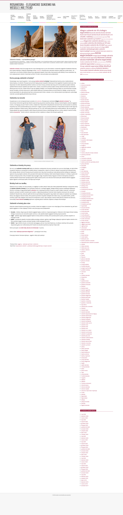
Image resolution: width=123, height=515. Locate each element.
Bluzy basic (84, 116)
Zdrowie (83, 403)
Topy (82, 372)
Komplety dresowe (86, 196)
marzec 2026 (84, 418)
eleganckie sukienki (86, 147)
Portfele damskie (85, 266)
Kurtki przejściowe (85, 217)
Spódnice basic (85, 281)
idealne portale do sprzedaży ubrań (90, 162)
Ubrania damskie (85, 387)
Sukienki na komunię (86, 332)
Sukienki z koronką (86, 343)
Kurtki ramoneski (85, 218)
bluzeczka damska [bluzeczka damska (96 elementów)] (95, 33)
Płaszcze (83, 257)
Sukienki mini (84, 328)
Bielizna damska (85, 92)
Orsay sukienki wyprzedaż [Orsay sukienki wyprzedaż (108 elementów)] (89, 66)
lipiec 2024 (84, 454)
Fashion (83, 151)
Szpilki (82, 363)
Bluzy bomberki (85, 118)
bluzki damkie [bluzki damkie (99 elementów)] (91, 35)
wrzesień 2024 (84, 451)
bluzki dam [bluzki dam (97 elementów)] (83, 35)
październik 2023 (85, 471)
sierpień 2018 (84, 478)
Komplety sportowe (86, 204)
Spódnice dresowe (85, 284)
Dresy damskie (85, 143)
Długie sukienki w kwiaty (58, 61)
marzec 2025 (84, 440)
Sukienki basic (84, 310)
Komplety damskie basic (87, 195)
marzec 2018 (84, 484)
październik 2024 (85, 449)
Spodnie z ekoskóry (86, 301)
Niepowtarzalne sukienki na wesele (90, 242)
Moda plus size (85, 239)
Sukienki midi (84, 326)
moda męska (84, 237)
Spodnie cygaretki (85, 290)
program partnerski (86, 268)
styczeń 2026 (84, 421)
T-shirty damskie (85, 367)
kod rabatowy (84, 171)
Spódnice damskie (85, 282)
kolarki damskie (85, 173)
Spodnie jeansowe (85, 297)
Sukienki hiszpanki (85, 319)
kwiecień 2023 (84, 476)
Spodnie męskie (85, 299)
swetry (83, 346)
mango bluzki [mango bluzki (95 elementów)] (97, 55)
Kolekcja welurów (85, 182)
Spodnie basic (84, 288)
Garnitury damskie (85, 154)
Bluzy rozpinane (85, 123)
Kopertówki (84, 206)
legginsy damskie (85, 222)
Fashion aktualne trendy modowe (89, 153)
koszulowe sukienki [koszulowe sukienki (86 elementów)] (89, 53)
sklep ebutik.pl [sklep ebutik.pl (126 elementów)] (105, 66)
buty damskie (84, 132)
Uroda (82, 392)
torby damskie (84, 374)
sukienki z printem (85, 345)
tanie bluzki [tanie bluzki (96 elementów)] (107, 70)
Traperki (83, 378)
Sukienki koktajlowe (86, 321)
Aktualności (84, 87)
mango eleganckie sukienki (71, 61)
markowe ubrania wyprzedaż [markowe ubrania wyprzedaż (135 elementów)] (98, 59)
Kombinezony (84, 187)
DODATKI (83, 142)
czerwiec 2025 (84, 434)
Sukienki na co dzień (86, 330)
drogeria (83, 145)
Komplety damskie (85, 193)
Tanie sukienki (20, 199)
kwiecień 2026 (84, 416)
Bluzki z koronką (85, 112)
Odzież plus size (85, 248)
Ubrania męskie (85, 389)
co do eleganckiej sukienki (47, 61)
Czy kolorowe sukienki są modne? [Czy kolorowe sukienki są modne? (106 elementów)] (95, 38)
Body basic (84, 127)
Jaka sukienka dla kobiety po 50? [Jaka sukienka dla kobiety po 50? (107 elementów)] (96, 43)
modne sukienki (39, 81)
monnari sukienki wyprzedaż (16, 62)
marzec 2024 (84, 462)
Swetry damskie (85, 348)
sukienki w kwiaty (59, 62)
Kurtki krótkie (84, 213)
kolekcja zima (84, 185)
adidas (83, 83)
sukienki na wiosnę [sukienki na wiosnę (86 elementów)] (90, 68)
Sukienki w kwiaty (15, 68)
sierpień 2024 (84, 452)
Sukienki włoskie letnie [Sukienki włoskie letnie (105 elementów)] (96, 70)
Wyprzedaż (84, 396)
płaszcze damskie (85, 259)
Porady (83, 262)
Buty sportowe (85, 134)
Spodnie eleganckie (86, 295)
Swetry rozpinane (85, 356)
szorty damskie (85, 359)
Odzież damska (85, 246)
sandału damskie (85, 275)
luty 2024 (83, 463)
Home (82, 156)
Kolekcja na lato (15, 61)
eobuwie (83, 149)
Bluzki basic (84, 98)
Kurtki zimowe (84, 220)
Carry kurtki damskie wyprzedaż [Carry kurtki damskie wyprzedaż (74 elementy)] (100, 37)
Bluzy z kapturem (85, 125)
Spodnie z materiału (86, 303)
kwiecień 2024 (84, 460)
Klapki (82, 169)
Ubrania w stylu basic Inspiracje (89, 390)
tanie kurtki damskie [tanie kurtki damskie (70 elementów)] (95, 72)
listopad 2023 (84, 469)
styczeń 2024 (84, 465)
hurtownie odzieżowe (86, 160)
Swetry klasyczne (85, 352)
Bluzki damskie (85, 99)
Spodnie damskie (85, 292)
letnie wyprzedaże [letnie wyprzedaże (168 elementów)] (90, 54)
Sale (82, 273)
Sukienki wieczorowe (86, 341)
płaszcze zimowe (85, 260)
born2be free (84, 129)
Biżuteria (83, 96)
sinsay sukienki (26, 62)
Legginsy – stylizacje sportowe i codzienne (27, 244)
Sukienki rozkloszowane (87, 337)
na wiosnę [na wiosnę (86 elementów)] (97, 64)
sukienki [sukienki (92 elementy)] (82, 68)
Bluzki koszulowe (85, 103)
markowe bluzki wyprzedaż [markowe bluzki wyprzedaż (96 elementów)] (88, 58)
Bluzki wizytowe (85, 107)
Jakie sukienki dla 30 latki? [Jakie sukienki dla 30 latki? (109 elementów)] (95, 45)
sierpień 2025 (84, 430)
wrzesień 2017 (84, 485)
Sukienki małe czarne (86, 323)
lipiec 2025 (84, 432)
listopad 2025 (84, 425)
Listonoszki (84, 228)
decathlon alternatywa (86, 140)
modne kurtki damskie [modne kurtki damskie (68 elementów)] (101, 62)
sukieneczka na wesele (87, 306)
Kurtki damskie (85, 209)
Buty (82, 131)
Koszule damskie (85, 207)
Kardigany (83, 167)
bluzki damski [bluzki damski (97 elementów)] (101, 35)
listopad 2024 (84, 447)
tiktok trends (84, 370)
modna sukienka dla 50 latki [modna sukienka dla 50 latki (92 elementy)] (88, 62)
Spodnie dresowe (85, 293)
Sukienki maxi (84, 324)
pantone (83, 251)
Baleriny (83, 88)
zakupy (83, 400)
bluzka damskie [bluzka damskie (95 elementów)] (106, 33)
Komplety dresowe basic (87, 198)
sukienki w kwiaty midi (69, 62)
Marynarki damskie (86, 229)
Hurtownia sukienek (86, 158)
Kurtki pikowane (85, 215)
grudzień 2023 (84, 467)
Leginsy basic (84, 226)
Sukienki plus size (85, 335)
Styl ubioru (84, 304)
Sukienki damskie (85, 312)
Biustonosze (84, 94)
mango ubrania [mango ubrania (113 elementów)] (107, 55)
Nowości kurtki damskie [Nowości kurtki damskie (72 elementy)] (105, 64)
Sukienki (39, 70)
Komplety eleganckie (86, 200)
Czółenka (83, 138)
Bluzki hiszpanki (85, 101)
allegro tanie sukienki (35, 61)
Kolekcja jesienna (85, 176)
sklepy (82, 279)
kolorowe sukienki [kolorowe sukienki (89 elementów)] (95, 51)
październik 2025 (85, 427)
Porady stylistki (85, 264)
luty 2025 (83, 441)
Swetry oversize (85, 354)
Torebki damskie (85, 376)
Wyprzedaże (84, 398)
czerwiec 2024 (84, 456)
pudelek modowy (85, 270)
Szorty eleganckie (85, 361)
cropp (82, 136)
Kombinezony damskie (87, 189)
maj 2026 (83, 414)
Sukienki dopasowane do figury (89, 314)
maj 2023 (83, 474)
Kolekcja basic (84, 174)
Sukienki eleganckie (86, 317)
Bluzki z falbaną (85, 110)
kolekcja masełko (85, 178)
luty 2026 (83, 419)
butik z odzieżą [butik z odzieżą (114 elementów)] (87, 37)
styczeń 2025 (84, 443)
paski (82, 253)
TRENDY (83, 379)
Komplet (83, 191)
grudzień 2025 (84, 423)
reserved (83, 271)
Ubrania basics (85, 385)
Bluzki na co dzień (85, 105)
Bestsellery (84, 90)
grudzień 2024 (84, 445)
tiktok (82, 368)
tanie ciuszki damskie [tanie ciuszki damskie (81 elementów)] (85, 72)
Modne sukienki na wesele (87, 240)
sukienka (39, 101)
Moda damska (84, 235)
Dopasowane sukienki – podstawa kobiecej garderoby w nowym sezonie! (34, 246)
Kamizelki (83, 165)
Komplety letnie (85, 202)
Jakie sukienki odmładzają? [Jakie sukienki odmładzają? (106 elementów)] (94, 48)
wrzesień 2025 (84, 429)
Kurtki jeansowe (85, 211)
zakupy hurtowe (85, 401)
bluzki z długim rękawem (87, 109)
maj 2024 (83, 458)
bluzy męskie (84, 121)
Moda (82, 231)
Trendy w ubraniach (86, 383)
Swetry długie (84, 350)
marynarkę (17, 112)
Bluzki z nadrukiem (86, 114)
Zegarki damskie (85, 405)
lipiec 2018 (84, 480)
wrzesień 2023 (84, 473)
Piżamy (83, 255)
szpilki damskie (85, 365)
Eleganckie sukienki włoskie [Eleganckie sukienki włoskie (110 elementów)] (94, 41)
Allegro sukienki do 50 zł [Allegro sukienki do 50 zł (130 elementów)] (90, 30)
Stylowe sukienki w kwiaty (36, 62)
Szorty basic (84, 357)
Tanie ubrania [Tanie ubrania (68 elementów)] (85, 74)
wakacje (83, 394)
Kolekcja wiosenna (85, 184)
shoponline (22, 61)
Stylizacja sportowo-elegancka (25, 231)
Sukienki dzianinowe (86, 315)
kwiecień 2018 (84, 482)
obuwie (83, 244)
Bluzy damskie (84, 120)
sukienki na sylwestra (86, 334)
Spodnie (83, 286)
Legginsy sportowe (86, 224)
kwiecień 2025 (84, 438)
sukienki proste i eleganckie (49, 62)
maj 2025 (83, 436)
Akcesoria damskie (86, 85)
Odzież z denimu (85, 249)
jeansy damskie (85, 164)
